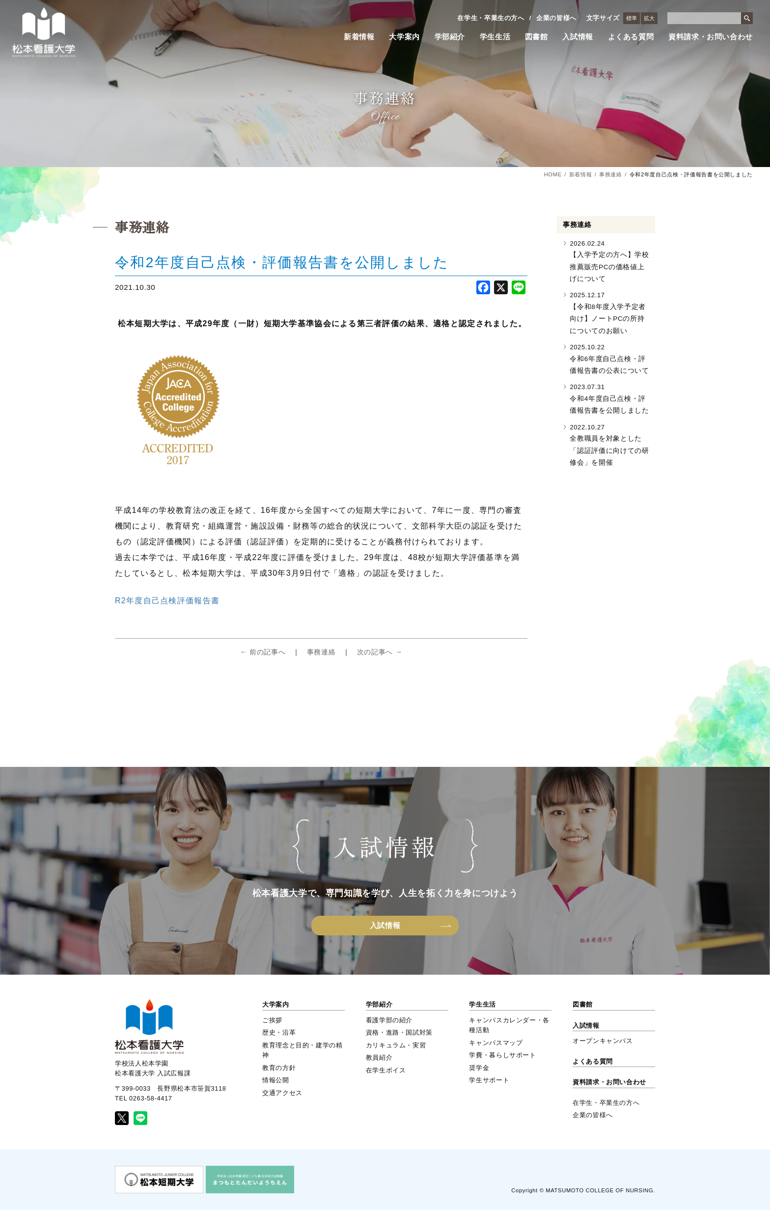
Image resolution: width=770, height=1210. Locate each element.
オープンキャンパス (603, 1040)
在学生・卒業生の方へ (490, 18)
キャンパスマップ (495, 1042)
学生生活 (495, 37)
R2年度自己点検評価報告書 (167, 600)
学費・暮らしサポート (502, 1055)
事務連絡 (610, 174)
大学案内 (404, 37)
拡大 (649, 18)
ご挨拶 (272, 1020)
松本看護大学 (43, 32)
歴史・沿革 (279, 1032)
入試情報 (577, 37)
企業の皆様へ (556, 18)
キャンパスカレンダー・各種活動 (509, 1025)
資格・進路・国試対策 (399, 1032)
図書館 (536, 37)
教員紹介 (379, 1057)
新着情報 (359, 37)
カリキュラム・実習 (396, 1045)
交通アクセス (282, 1093)
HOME (553, 174)
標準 (631, 18)
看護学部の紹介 (389, 1020)
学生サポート (489, 1080)
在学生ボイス (386, 1070)
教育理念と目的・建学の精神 (302, 1050)
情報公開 (275, 1080)
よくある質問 (631, 37)
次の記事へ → (380, 652)
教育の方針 (279, 1067)
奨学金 (479, 1067)
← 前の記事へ (262, 652)
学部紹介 (450, 37)
